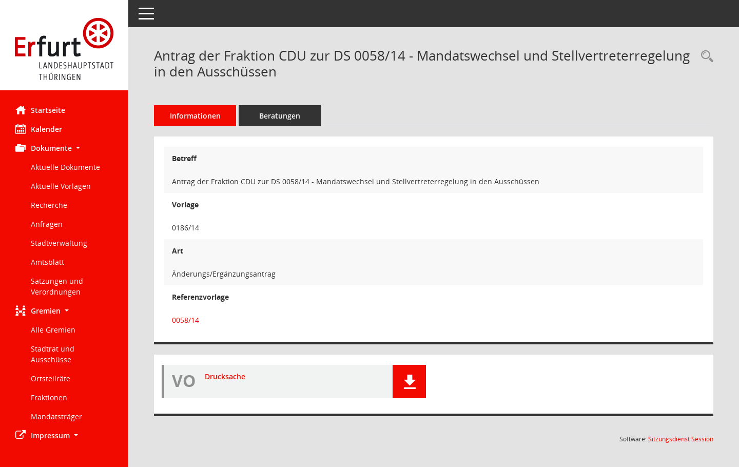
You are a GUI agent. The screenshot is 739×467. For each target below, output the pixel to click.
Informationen (195, 116)
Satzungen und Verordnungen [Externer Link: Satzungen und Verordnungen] (57, 286)
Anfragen (47, 224)
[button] (64, 148)
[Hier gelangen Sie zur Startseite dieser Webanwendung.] (64, 49)
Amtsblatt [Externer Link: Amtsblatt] (47, 262)
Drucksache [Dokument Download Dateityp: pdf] (225, 376)
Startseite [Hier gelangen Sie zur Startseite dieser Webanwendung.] (40, 110)
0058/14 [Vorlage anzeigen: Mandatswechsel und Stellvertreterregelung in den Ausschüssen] (185, 320)
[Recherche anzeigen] (704, 56)
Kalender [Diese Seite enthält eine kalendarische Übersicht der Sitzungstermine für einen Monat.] (38, 129)
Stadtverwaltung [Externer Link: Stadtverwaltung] (59, 243)
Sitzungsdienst (680, 439)
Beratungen (279, 116)
